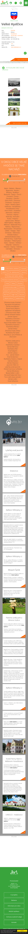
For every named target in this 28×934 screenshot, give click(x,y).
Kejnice (16, 215)
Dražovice (8, 202)
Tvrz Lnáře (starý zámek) (12, 377)
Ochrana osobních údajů (14, 917)
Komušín (16, 217)
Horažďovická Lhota (12, 209)
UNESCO (4, 272)
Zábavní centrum (8, 298)
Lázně (12, 291)
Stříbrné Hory (8, 239)
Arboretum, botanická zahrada (10, 280)
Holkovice (8, 207)
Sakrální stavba (20, 298)
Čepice (13, 194)
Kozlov (9, 219)
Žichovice (17, 249)
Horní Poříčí (8, 211)
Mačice (17, 221)
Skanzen (23, 272)
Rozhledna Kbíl (12, 349)
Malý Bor (17, 223)
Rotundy (21, 287)
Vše (3, 268)
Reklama (14, 900)
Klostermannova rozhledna (13, 369)
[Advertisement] (14, 143)
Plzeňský (13, 30)
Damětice (9, 198)
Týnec (6, 243)
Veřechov (16, 245)
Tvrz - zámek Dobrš (12, 355)
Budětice (16, 192)
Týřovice (11, 243)
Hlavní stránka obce (22, 59)
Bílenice (18, 188)
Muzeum (22, 294)
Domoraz (17, 200)
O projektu (14, 895)
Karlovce (9, 215)
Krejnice (15, 219)
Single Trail (14, 294)
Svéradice (7, 241)
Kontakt (14, 922)
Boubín (16, 190)
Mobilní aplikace (14, 911)
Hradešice (17, 211)
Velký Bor (9, 245)
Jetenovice (9, 213)
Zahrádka (9, 249)
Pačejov (13, 231)
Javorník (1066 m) (12, 365)
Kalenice (16, 213)
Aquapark (23, 268)
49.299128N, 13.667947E (17, 35)
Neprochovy (16, 227)
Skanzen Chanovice (12, 321)
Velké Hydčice (12, 24)
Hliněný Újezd (15, 205)
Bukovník (7, 194)
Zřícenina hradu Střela (12, 331)
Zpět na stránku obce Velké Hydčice (20, 123)
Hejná (7, 205)
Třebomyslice (16, 241)
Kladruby (9, 217)
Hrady (7, 283)
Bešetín (11, 188)
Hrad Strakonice (12, 357)
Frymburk (16, 202)
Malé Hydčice (9, 223)
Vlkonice (6, 247)
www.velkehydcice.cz (16, 47)
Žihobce (13, 251)
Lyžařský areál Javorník (12, 367)
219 (12, 43)
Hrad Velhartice (13, 381)
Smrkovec (8, 233)
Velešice (18, 243)
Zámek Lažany (12, 353)
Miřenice (7, 225)
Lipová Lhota (9, 221)
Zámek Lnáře (12, 379)
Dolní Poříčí (9, 200)
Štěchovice (16, 233)
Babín (6, 188)
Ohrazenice (17, 229)
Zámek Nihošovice (13, 371)
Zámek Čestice (13, 361)
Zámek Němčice (12, 347)
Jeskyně (6, 291)
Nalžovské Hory (16, 225)
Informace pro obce (14, 906)
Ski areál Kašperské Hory (12, 375)
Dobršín (16, 198)
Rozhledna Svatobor (13, 345)
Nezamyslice (8, 229)
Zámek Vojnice (12, 317)
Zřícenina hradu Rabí (13, 313)
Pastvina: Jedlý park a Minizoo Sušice (13, 342)
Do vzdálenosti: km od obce (14, 174)
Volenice (19, 247)
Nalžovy (7, 227)
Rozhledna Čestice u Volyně (13, 359)
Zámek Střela (12, 329)
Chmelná (10, 196)
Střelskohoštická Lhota (12, 237)
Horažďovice (14, 34)
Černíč (19, 194)
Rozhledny (23, 280)
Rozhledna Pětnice (12, 327)
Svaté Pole (17, 239)
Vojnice (13, 247)
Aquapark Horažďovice (12, 305)
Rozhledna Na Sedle (12, 333)
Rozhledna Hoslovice (12, 325)
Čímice (16, 196)
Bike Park (6, 294)
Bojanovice (9, 190)
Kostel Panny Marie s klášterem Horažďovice (12, 310)
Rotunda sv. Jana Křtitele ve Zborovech (13, 336)
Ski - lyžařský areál (14, 272)
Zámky (13, 283)
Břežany (9, 192)
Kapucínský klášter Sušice (12, 323)
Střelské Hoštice (12, 235)
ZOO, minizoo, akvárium (12, 268)
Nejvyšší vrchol (20, 291)
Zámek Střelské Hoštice (12, 315)
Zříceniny (20, 283)
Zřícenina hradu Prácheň (12, 302)
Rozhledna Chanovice (12, 319)
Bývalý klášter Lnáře (12, 373)
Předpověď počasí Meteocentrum (15, 928)
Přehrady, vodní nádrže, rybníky (14, 276)
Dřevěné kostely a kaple (10, 287)
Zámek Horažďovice (12, 307)
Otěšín (7, 231)
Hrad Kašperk (12, 351)
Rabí (18, 231)
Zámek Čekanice (12, 363)
